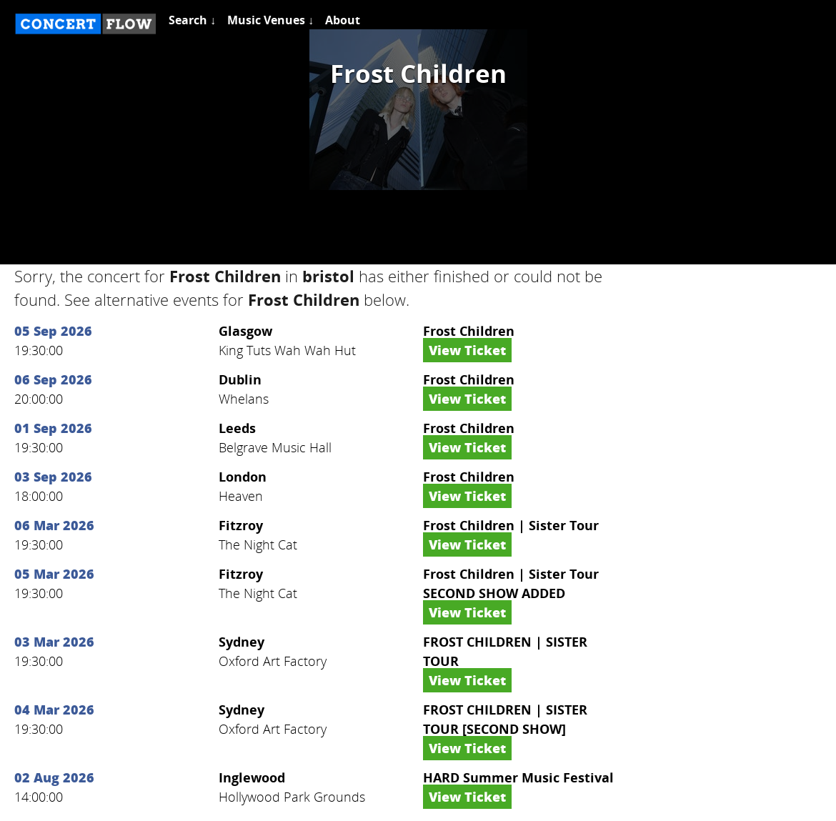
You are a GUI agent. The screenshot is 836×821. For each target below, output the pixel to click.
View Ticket (467, 350)
